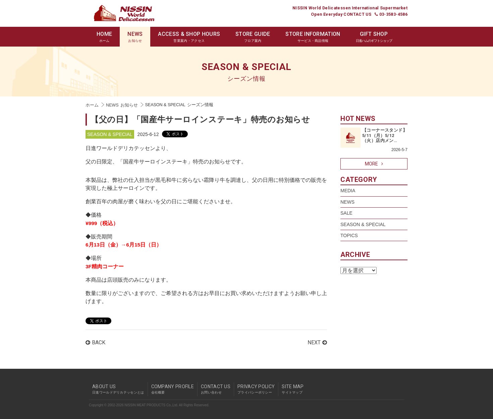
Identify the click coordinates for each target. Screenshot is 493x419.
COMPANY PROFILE (172, 389)
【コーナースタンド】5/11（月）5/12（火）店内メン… (384, 135)
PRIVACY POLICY (256, 389)
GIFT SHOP (374, 37)
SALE (346, 213)
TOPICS (349, 235)
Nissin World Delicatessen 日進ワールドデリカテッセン (124, 13)
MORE (374, 163)
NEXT (317, 342)
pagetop (405, 376)
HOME (104, 37)
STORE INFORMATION (312, 37)
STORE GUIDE (252, 37)
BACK (95, 342)
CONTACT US (215, 389)
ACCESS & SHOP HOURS (189, 37)
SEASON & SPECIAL (109, 134)
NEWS (135, 37)
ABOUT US (118, 389)
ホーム (92, 105)
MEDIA (347, 190)
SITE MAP (293, 389)
